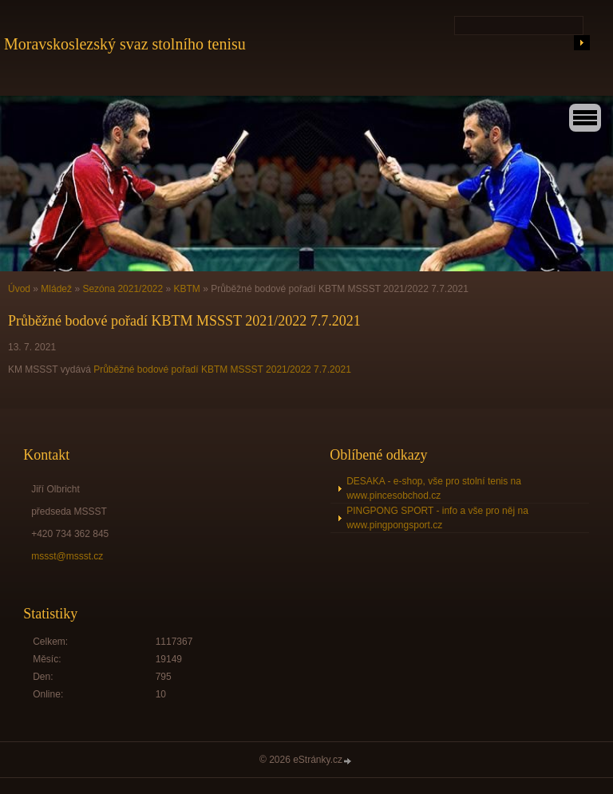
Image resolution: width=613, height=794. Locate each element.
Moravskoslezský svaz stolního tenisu (125, 44)
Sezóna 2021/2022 (122, 288)
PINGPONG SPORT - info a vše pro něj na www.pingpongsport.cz (437, 518)
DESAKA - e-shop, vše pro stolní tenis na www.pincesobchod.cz (433, 488)
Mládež (56, 288)
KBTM (187, 288)
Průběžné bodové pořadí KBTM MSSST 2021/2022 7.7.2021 (222, 369)
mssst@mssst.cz (67, 556)
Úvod (19, 288)
